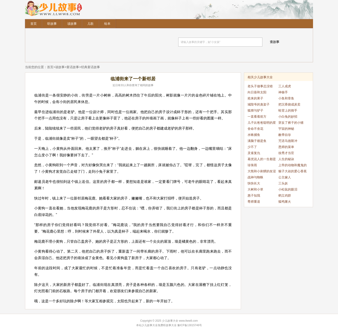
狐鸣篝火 (284, 201)
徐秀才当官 (286, 153)
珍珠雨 (252, 165)
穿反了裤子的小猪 (291, 122)
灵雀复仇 (254, 153)
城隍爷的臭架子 (259, 104)
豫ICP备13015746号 (189, 325)
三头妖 (283, 183)
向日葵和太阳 (257, 92)
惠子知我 (254, 195)
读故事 (72, 23)
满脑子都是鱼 (257, 141)
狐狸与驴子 (255, 110)
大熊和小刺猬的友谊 (262, 171)
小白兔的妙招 (287, 116)
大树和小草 (255, 189)
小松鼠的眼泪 (287, 189)
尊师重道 (254, 201)
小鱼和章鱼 (286, 98)
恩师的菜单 (286, 147)
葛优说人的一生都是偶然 (262, 159)
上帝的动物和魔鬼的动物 (292, 165)
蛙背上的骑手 (287, 110)
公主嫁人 (284, 177)
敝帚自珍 (284, 135)
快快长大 (254, 183)
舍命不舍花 (255, 128)
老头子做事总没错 (260, 86)
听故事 (52, 23)
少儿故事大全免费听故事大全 (159, 325)
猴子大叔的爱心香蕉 (292, 171)
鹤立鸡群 (284, 195)
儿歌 (90, 23)
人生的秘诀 (286, 159)
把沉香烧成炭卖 (289, 104)
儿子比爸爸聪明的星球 (262, 123)
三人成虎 (284, 86)
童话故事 (72, 67)
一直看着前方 (257, 116)
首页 (33, 23)
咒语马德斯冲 (287, 141)
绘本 (107, 23)
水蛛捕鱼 (254, 135)
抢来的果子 (255, 98)
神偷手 (283, 92)
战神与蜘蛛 (255, 177)
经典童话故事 (90, 67)
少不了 (252, 147)
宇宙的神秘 (286, 128)
